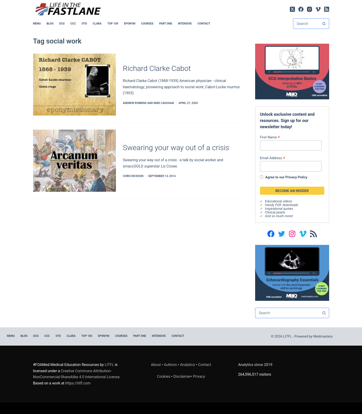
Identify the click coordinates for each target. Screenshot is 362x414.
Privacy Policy (296, 177)
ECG (62, 23)
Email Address (272, 157)
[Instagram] (309, 9)
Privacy (199, 376)
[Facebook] (300, 9)
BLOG (49, 23)
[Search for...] (306, 23)
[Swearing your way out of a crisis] (74, 161)
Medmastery (323, 336)
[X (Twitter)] (292, 9)
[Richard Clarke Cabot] (74, 85)
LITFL (109, 364)
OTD (84, 23)
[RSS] (326, 9)
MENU (37, 23)
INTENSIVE (185, 23)
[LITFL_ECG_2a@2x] (292, 71)
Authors (170, 364)
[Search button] (324, 24)
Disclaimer (182, 376)
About (156, 364)
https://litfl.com (78, 383)
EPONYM (129, 23)
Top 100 (112, 23)
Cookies (164, 376)
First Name (270, 137)
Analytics (187, 364)
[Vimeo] (318, 9)
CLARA (97, 23)
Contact (204, 23)
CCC (73, 23)
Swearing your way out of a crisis (176, 147)
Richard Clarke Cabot (157, 68)
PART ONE (165, 23)
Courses (147, 23)
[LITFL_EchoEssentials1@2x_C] (292, 272)
